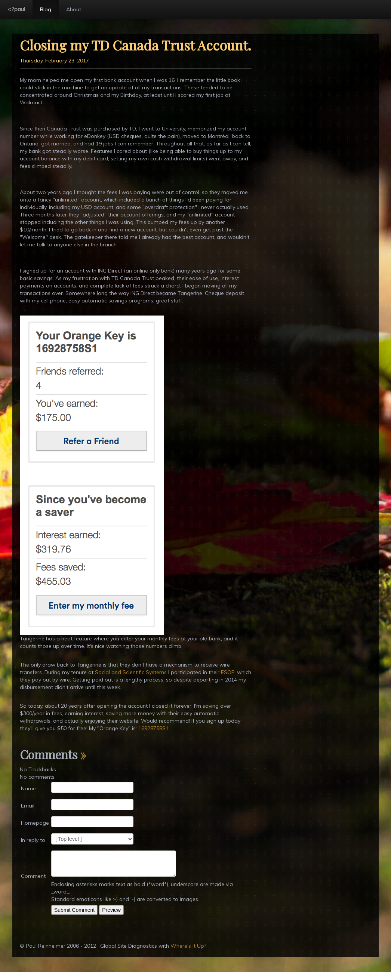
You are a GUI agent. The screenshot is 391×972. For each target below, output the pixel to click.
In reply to (33, 840)
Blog (45, 9)
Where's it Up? (188, 945)
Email (27, 805)
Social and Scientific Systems (131, 672)
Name (28, 788)
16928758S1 (153, 728)
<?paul (16, 9)
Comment (33, 876)
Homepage (35, 822)
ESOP (227, 672)
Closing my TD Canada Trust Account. (135, 45)
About (73, 9)
